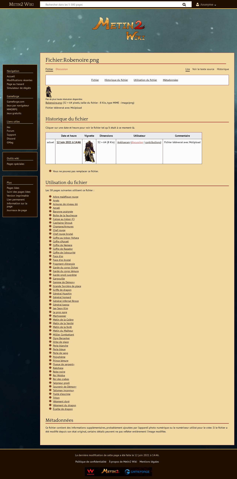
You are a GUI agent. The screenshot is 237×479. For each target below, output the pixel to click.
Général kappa (61, 304)
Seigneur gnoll (61, 383)
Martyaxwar (59, 316)
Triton (56, 397)
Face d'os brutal (62, 260)
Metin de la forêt (62, 327)
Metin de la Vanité (63, 323)
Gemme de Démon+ (64, 282)
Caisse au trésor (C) (64, 219)
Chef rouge (59, 230)
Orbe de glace (61, 342)
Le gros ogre (60, 312)
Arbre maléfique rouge (65, 196)
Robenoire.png (54, 102)
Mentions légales (149, 461)
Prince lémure (60, 360)
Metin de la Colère (63, 319)
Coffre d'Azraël (61, 241)
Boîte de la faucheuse (65, 215)
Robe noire (59, 371)
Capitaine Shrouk (62, 222)
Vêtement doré (61, 401)
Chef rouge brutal (63, 234)
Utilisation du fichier (145, 80)
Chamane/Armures (63, 226)
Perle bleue (59, 349)
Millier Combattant (63, 334)
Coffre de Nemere (62, 245)
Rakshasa (58, 368)
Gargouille (59, 278)
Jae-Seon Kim (60, 308)
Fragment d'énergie (64, 263)
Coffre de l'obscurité (64, 252)
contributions (153, 142)
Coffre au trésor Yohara (66, 237)
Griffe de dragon (62, 290)
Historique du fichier (116, 80)
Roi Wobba (59, 375)
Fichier (95, 80)
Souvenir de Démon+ (64, 386)
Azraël (56, 207)
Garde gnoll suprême (65, 275)
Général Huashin (62, 293)
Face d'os (58, 256)
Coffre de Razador (63, 248)
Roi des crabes (61, 379)
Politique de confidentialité (90, 461)
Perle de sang (60, 353)
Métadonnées (170, 80)
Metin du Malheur (63, 330)
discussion (137, 142)
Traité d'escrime (61, 394)
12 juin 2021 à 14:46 (69, 142)
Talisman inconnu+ (63, 390)
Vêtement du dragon (64, 405)
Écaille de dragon (63, 409)
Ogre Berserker (61, 338)
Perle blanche (60, 345)
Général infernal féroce (66, 301)
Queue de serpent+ (63, 364)
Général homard (62, 297)
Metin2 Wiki (21, 4)
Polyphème (59, 357)
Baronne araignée (63, 211)
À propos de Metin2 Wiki (123, 461)
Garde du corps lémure (66, 271)
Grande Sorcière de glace (67, 286)
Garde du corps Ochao (65, 267)
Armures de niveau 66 (65, 204)
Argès (56, 200)
